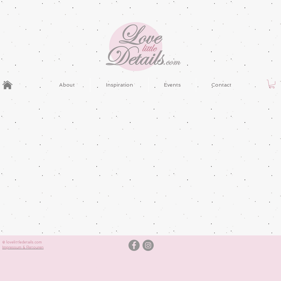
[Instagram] (148, 245)
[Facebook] (134, 245)
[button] (272, 84)
